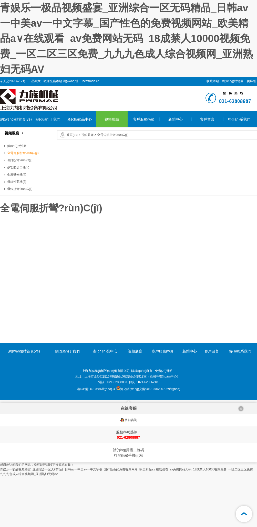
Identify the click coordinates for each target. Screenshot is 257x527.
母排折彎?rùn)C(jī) (80, 183)
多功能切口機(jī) (79, 199)
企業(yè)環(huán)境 (47, 151)
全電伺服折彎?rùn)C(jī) (79, 159)
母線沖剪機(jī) (80, 230)
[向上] (244, 514)
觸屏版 (251, 81)
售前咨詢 (131, 420)
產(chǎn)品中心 (79, 119)
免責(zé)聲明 (164, 371)
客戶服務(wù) (143, 119)
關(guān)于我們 (48, 119)
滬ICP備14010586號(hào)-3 (96, 389)
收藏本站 (213, 81)
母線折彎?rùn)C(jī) (80, 246)
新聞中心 (175, 119)
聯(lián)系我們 (239, 119)
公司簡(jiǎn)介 (48, 135)
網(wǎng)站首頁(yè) (16, 119)
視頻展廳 (112, 119)
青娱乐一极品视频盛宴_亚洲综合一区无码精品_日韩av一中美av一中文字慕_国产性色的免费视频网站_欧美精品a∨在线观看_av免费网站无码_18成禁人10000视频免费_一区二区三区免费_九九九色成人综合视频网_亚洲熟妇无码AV (126, 38)
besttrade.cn (90, 81)
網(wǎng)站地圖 (232, 81)
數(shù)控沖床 (79, 135)
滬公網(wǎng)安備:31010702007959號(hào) (148, 389)
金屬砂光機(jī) (80, 214)
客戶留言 (207, 119)
